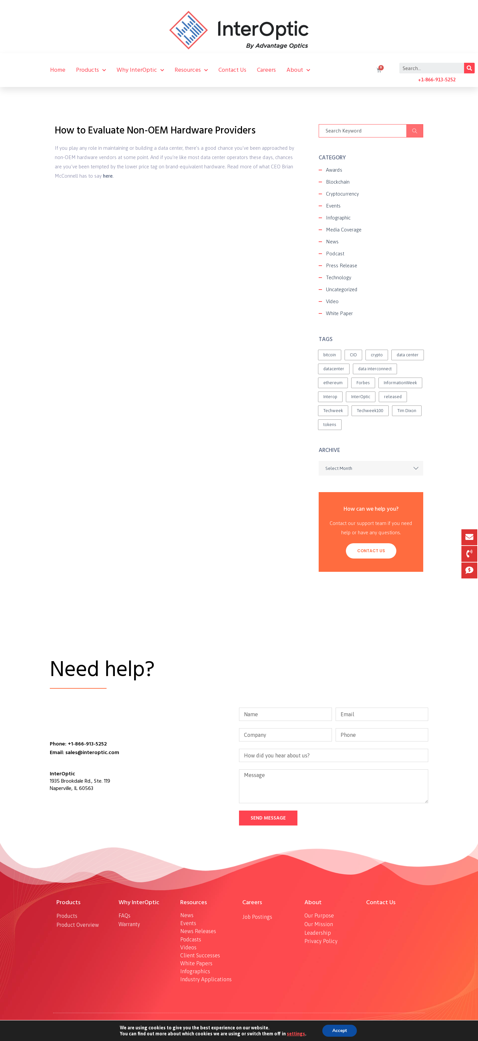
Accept (339, 1030)
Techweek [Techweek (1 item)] (333, 410)
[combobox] (371, 468)
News (332, 241)
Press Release (341, 265)
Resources (191, 70)
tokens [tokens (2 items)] (329, 424)
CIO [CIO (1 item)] (353, 354)
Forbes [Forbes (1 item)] (363, 382)
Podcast (335, 253)
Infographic (338, 217)
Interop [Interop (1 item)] (330, 396)
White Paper (339, 313)
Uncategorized (342, 289)
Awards (334, 170)
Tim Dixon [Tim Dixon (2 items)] (406, 410)
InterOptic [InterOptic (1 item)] (360, 396)
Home (57, 70)
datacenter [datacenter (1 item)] (333, 368)
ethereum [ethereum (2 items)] (333, 382)
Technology (338, 277)
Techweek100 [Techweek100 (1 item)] (370, 410)
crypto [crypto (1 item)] (377, 354)
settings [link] (295, 1033)
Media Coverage (343, 229)
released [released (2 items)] (393, 396)
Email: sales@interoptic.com (84, 752)
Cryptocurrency (342, 194)
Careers (266, 70)
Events (333, 206)
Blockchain (338, 182)
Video (332, 301)
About (298, 70)
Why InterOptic (140, 70)
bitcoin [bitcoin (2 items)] (329, 354)
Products (91, 70)
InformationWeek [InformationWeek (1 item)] (400, 382)
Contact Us (232, 70)
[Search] (469, 68)
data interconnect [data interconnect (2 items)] (375, 368)
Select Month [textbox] (338, 468)
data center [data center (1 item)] (408, 354)
